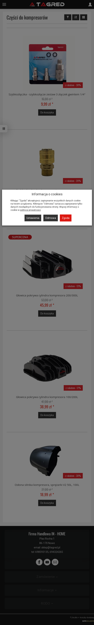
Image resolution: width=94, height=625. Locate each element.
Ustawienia (32, 217)
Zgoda (65, 217)
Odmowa (50, 217)
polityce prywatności (30, 210)
